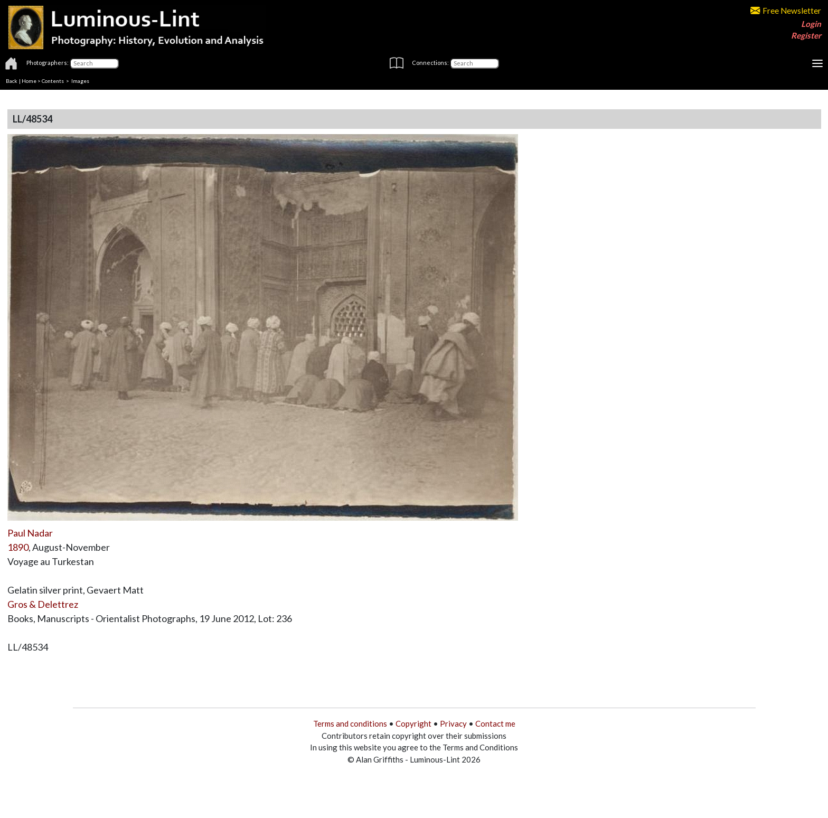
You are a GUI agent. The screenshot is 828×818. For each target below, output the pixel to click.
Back (11, 81)
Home (29, 81)
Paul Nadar (30, 533)
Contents (53, 81)
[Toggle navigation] (817, 63)
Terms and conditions (350, 723)
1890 (18, 547)
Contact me (495, 723)
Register (806, 35)
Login (811, 24)
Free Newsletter (785, 10)
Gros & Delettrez (42, 604)
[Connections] (474, 63)
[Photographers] (94, 63)
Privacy (453, 723)
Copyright (413, 723)
